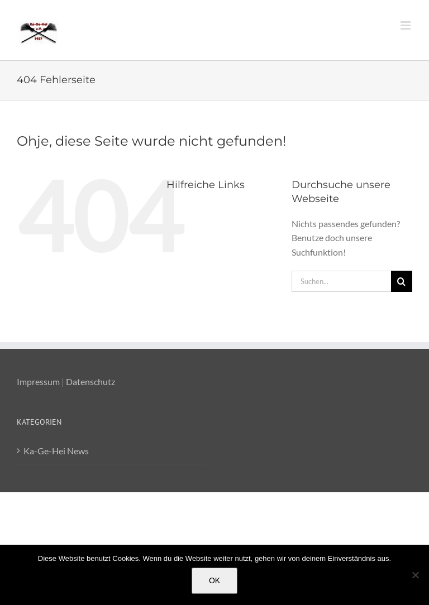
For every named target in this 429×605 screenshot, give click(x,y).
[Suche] (401, 281)
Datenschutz (90, 381)
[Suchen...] (341, 281)
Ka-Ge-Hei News (56, 450)
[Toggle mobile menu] (406, 25)
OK (214, 580)
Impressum (38, 381)
